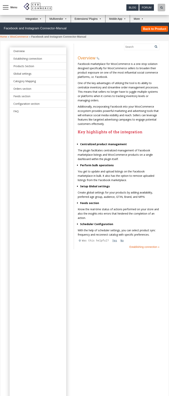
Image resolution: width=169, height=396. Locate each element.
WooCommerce (19, 36)
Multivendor (56, 18)
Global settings (22, 73)
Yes (114, 240)
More (137, 18)
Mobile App (115, 18)
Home (3, 36)
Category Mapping (24, 81)
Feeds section (21, 96)
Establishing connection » (144, 246)
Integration (31, 18)
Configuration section (26, 103)
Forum (146, 7)
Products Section (23, 66)
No (122, 240)
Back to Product (154, 28)
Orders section (22, 88)
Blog (132, 7)
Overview (19, 51)
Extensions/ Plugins (86, 18)
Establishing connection (27, 58)
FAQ (16, 111)
